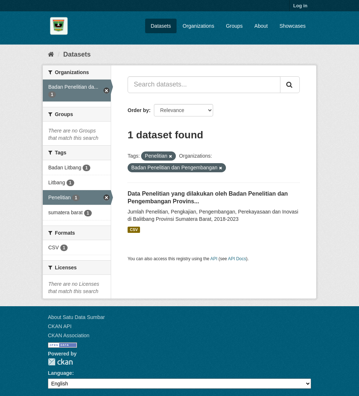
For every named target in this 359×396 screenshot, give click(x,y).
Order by (138, 110)
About (261, 26)
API (213, 258)
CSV (134, 229)
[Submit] (290, 84)
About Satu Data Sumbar (76, 317)
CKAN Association (69, 335)
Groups (234, 26)
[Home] (51, 54)
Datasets (161, 26)
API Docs (237, 258)
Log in (300, 5)
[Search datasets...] (204, 84)
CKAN (60, 362)
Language (60, 373)
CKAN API (60, 326)
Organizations (198, 26)
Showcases (292, 26)
